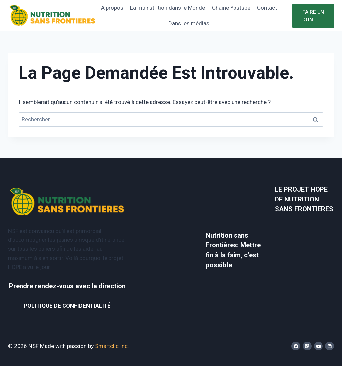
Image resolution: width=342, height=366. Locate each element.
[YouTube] (318, 346)
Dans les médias (188, 23)
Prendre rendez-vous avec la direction (67, 286)
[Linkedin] (329, 346)
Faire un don (313, 15)
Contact (267, 8)
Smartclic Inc (111, 346)
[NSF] (52, 16)
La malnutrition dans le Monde (167, 8)
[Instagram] (307, 346)
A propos (112, 8)
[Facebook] (295, 346)
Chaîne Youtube (231, 8)
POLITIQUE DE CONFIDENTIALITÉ (67, 306)
